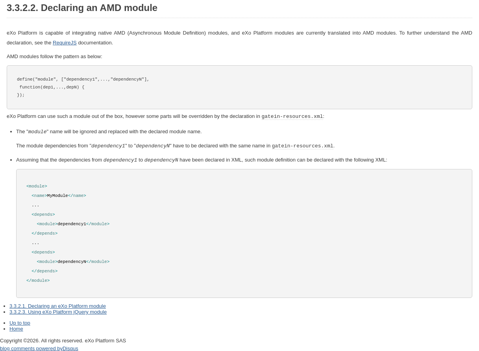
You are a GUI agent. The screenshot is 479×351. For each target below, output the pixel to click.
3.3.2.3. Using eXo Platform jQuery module (58, 310)
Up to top (19, 321)
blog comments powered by (39, 347)
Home (16, 327)
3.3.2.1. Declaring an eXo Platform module (57, 304)
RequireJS (65, 43)
